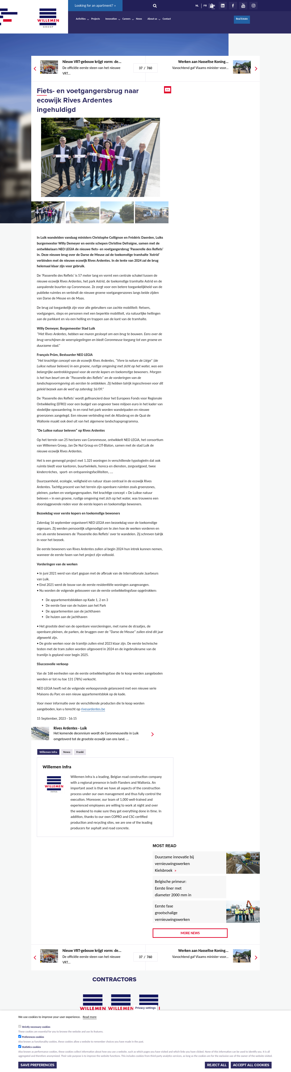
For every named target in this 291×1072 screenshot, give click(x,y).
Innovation (111, 18)
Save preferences (37, 1065)
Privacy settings (145, 1007)
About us (152, 18)
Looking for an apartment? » (95, 5)
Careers (127, 18)
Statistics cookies (31, 1047)
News (139, 18)
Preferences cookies (33, 1037)
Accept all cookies (251, 1065)
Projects (95, 18)
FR (205, 5)
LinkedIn (223, 5)
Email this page (168, 89)
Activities (81, 18)
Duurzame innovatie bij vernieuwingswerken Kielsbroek (174, 863)
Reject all (217, 1065)
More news (190, 933)
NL (197, 5)
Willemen (48, 18)
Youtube (243, 5)
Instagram (253, 5)
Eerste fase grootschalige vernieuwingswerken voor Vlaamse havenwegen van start (175, 919)
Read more (90, 1017)
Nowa (66, 752)
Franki (80, 752)
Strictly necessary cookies (36, 1026)
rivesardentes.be (93, 709)
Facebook (233, 5)
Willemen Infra (49, 751)
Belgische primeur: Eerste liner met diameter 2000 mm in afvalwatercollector (173, 891)
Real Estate (242, 18)
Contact (167, 18)
